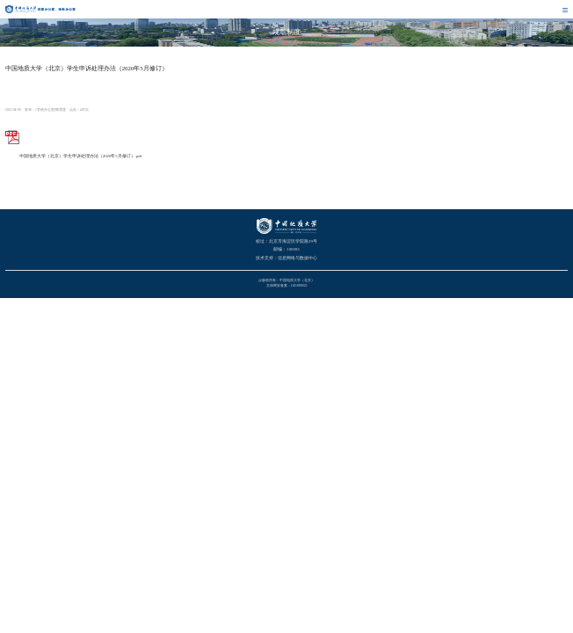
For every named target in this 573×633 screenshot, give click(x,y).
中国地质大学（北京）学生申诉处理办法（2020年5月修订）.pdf (73, 156)
